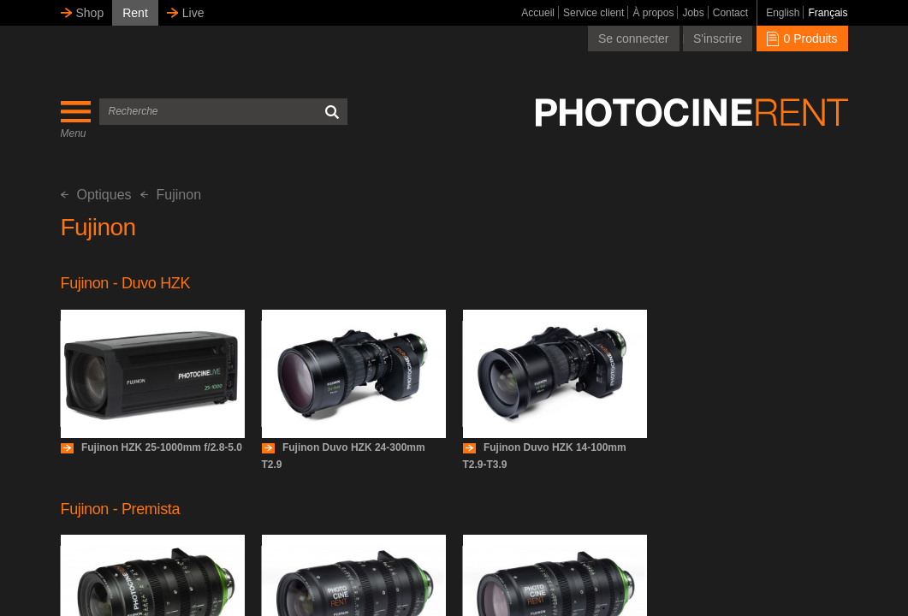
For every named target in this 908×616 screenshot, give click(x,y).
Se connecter (633, 38)
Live (193, 13)
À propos (653, 13)
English (782, 13)
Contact (730, 13)
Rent (135, 13)
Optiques (96, 194)
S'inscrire (717, 38)
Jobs (692, 13)
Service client (593, 13)
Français (827, 13)
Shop (90, 13)
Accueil (538, 13)
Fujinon (170, 194)
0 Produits (802, 38)
